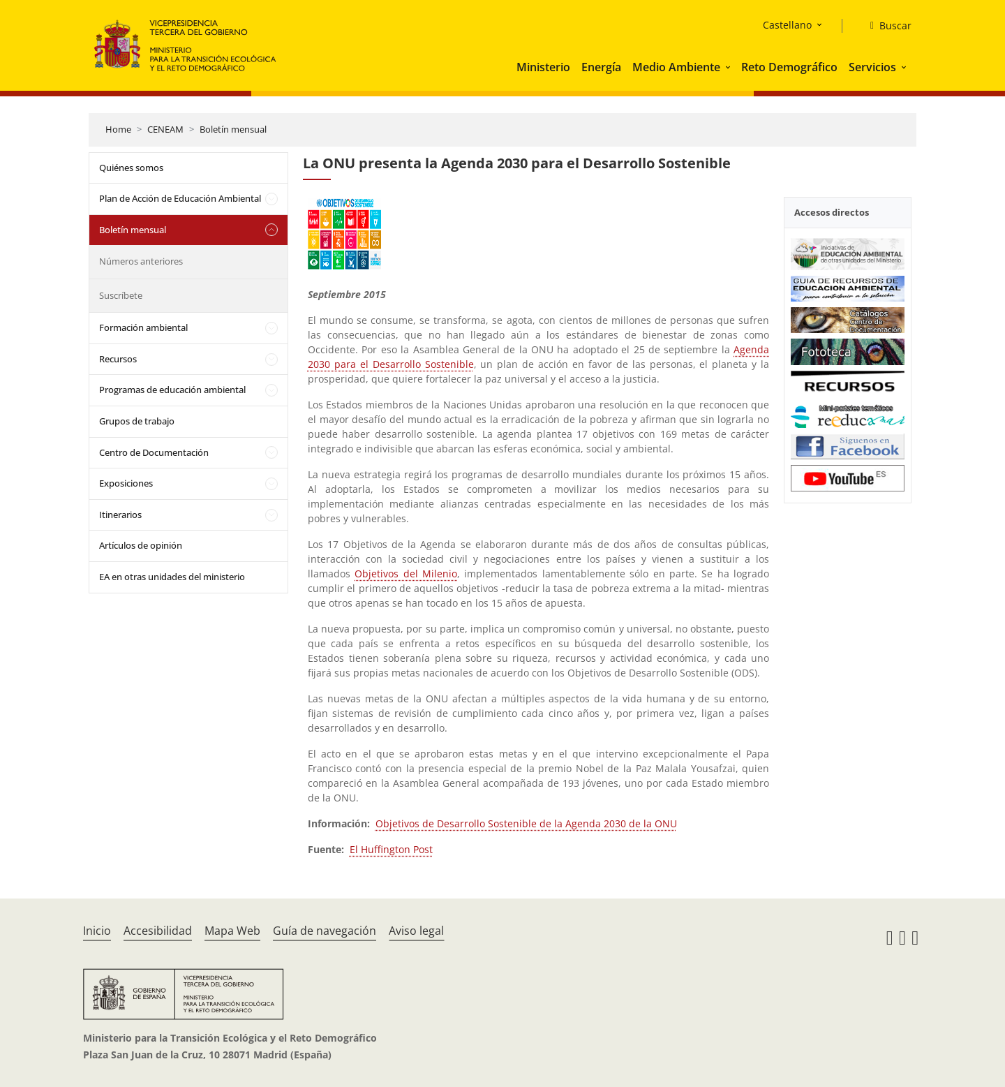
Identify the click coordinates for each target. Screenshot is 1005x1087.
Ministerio (543, 67)
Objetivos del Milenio (406, 573)
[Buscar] (885, 26)
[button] (729, 67)
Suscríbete (120, 295)
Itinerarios (120, 514)
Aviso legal (416, 930)
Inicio (97, 930)
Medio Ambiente (676, 67)
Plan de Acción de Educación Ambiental (180, 198)
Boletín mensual (233, 129)
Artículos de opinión (140, 545)
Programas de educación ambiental (172, 389)
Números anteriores (141, 261)
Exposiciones (126, 483)
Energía (601, 67)
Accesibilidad (158, 930)
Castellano (787, 24)
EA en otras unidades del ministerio (172, 576)
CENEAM (165, 129)
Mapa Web (232, 930)
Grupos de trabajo (136, 421)
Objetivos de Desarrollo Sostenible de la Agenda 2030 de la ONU (526, 823)
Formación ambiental (143, 327)
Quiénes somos (131, 167)
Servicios (872, 67)
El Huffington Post (391, 849)
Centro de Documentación (154, 452)
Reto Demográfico (789, 67)
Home (118, 129)
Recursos (118, 359)
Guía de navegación (324, 930)
